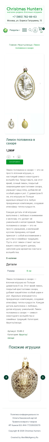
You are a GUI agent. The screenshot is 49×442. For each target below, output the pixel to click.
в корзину (15, 162)
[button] (15, 30)
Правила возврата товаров (24, 422)
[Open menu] (24, 30)
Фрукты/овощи (25, 45)
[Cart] (41, 28)
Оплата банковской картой (24, 418)
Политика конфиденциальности (24, 414)
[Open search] (30, 30)
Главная (12, 45)
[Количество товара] (14, 157)
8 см (29, 271)
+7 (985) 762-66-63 (24, 16)
